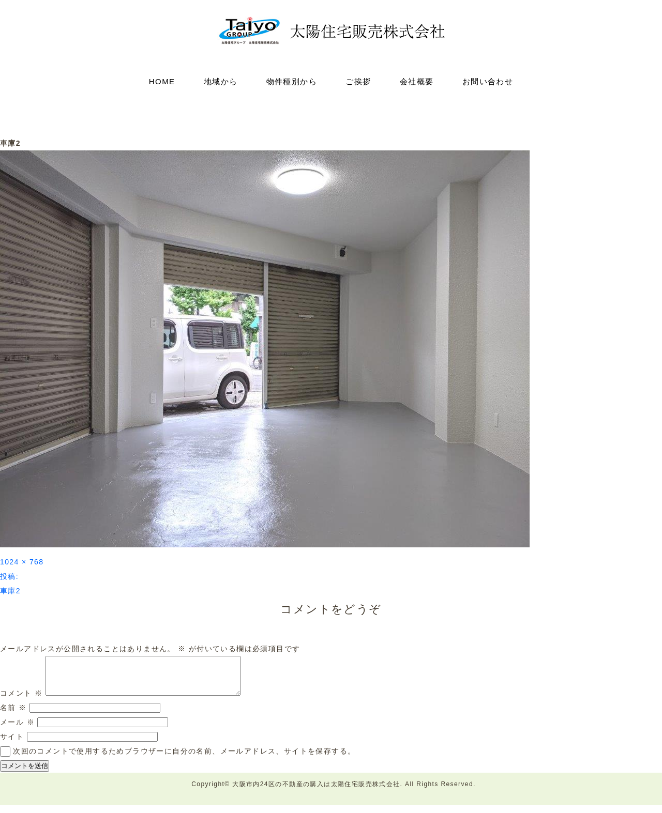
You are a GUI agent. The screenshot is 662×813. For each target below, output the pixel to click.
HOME (162, 81)
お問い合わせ (487, 81)
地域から (221, 81)
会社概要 (417, 81)
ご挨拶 (358, 81)
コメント (21, 701)
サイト (12, 744)
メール (17, 730)
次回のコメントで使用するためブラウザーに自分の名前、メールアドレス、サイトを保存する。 (184, 759)
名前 (13, 715)
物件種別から (291, 81)
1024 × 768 (21, 562)
